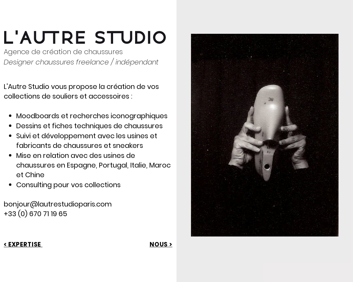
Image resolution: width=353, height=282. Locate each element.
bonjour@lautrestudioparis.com (58, 204)
